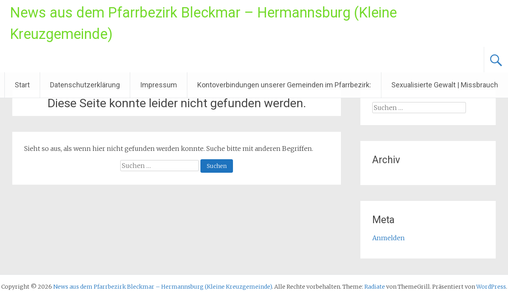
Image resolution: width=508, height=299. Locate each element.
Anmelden (388, 238)
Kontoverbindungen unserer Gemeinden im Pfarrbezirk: (284, 85)
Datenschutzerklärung (85, 85)
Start (22, 85)
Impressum (158, 85)
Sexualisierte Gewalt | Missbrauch (444, 85)
